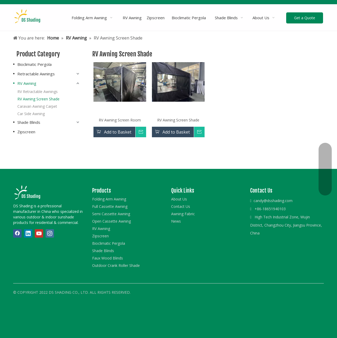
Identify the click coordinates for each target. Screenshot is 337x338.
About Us (179, 199)
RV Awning (26, 83)
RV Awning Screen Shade (38, 98)
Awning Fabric (183, 213)
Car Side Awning (31, 113)
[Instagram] (50, 233)
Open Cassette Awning (111, 221)
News (176, 221)
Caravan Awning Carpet (37, 106)
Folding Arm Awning (109, 199)
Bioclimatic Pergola (34, 64)
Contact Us (180, 206)
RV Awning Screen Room (120, 120)
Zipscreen (26, 131)
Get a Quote (304, 17)
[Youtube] (39, 233)
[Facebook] (17, 233)
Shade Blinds (28, 122)
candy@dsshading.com (273, 200)
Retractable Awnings (36, 73)
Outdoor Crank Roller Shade (116, 265)
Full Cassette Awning (109, 206)
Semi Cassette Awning (111, 213)
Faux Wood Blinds (107, 258)
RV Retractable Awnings (37, 91)
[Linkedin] (28, 233)
